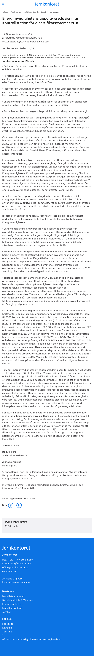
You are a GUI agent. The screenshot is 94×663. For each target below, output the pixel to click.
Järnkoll (6, 611)
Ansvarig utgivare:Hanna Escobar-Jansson (16, 579)
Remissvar (54, 11)
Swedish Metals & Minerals (17, 600)
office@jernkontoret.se (15, 567)
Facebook (7, 623)
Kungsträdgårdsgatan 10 (16, 563)
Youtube (7, 631)
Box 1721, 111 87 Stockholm (17, 559)
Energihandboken (12, 604)
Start (5, 11)
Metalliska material (13, 596)
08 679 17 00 (9, 571)
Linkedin (7, 627)
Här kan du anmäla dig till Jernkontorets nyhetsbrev (31, 639)
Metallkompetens (12, 607)
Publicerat (16, 11)
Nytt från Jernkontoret (35, 11)
